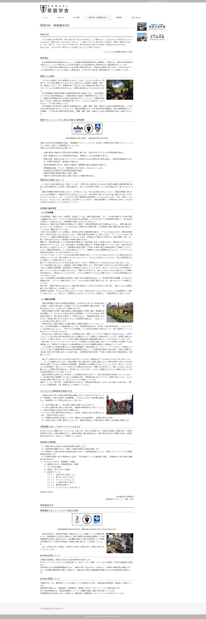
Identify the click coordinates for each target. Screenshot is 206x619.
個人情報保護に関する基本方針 (51, 609)
